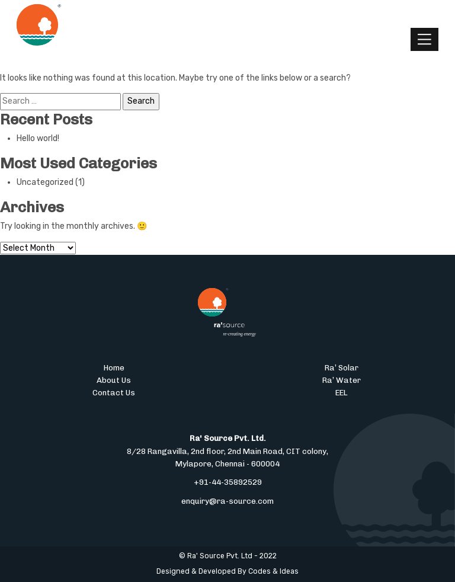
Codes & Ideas (273, 571)
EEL (341, 392)
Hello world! (38, 138)
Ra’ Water (341, 380)
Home (114, 367)
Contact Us (113, 392)
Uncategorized (45, 182)
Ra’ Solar (341, 367)
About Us (114, 380)
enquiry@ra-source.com (227, 501)
